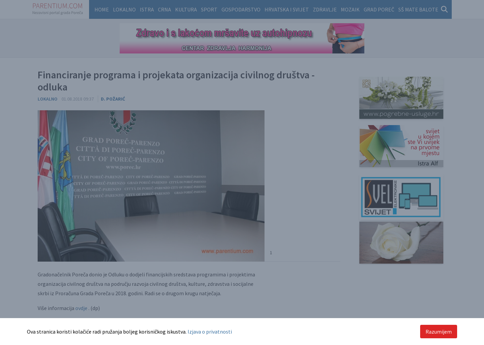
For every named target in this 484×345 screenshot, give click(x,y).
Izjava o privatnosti (210, 331)
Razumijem (439, 331)
